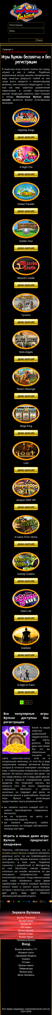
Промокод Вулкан (26, 940)
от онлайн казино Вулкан (26, 851)
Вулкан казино (26, 965)
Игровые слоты (26, 952)
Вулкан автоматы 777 (26, 949)
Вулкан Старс (26, 933)
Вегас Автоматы (26, 975)
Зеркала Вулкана (26, 912)
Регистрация (16, 25)
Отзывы (26, 962)
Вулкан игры (26, 972)
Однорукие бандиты (26, 956)
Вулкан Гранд (26, 921)
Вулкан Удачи (26, 937)
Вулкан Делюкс (26, 930)
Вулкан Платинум (26, 917)
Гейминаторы (26, 968)
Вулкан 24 (26, 924)
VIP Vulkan (26, 927)
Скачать (26, 959)
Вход (12, 31)
